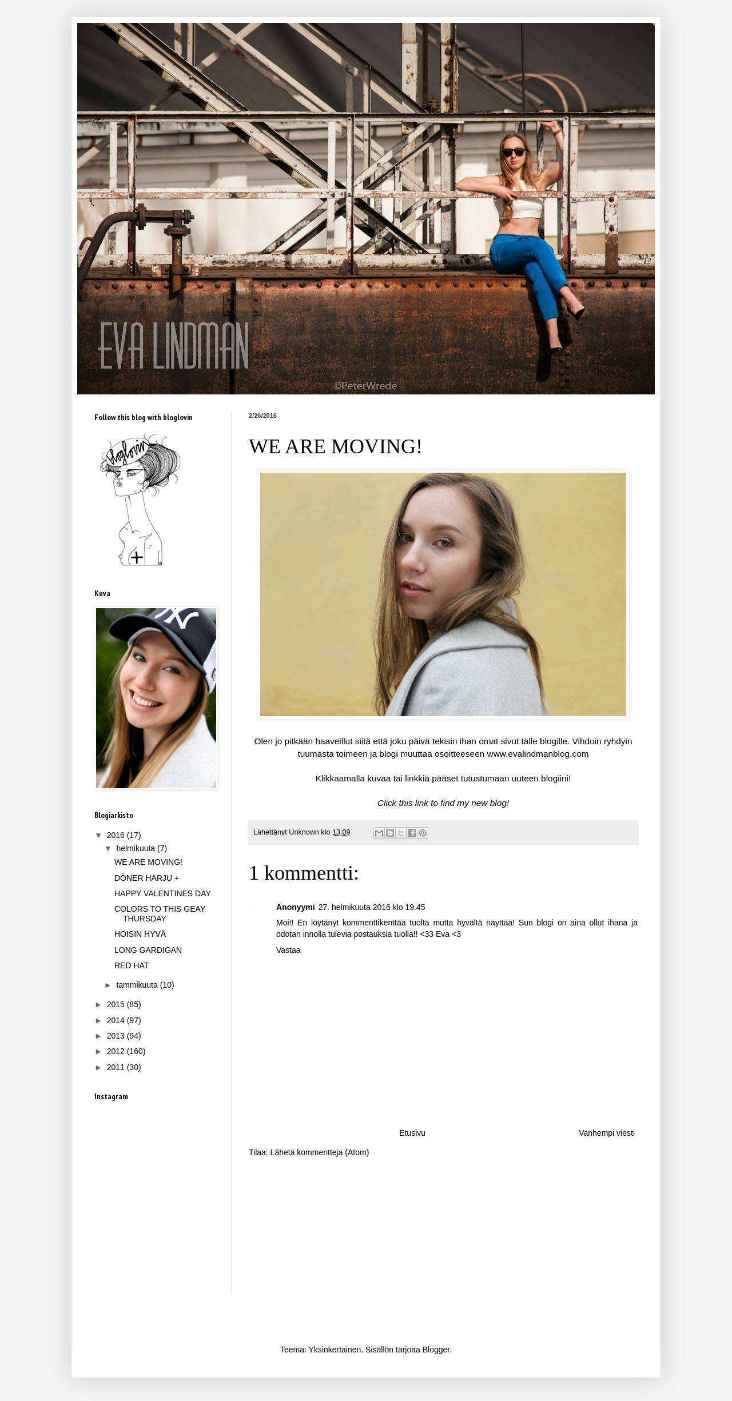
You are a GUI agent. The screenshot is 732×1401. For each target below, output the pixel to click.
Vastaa (288, 950)
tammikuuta (138, 984)
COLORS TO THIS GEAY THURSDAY (159, 913)
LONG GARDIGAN (148, 950)
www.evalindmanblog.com (538, 754)
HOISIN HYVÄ (140, 934)
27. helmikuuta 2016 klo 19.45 (372, 907)
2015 (117, 1004)
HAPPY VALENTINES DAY (162, 893)
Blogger (436, 1349)
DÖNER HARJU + (146, 878)
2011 (117, 1067)
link (421, 803)
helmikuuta (136, 848)
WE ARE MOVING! (148, 862)
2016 (117, 835)
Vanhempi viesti (607, 1132)
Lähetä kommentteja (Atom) (319, 1152)
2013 (117, 1035)
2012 (117, 1051)
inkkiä (418, 778)
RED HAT (131, 965)
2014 (117, 1020)
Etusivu (412, 1132)
